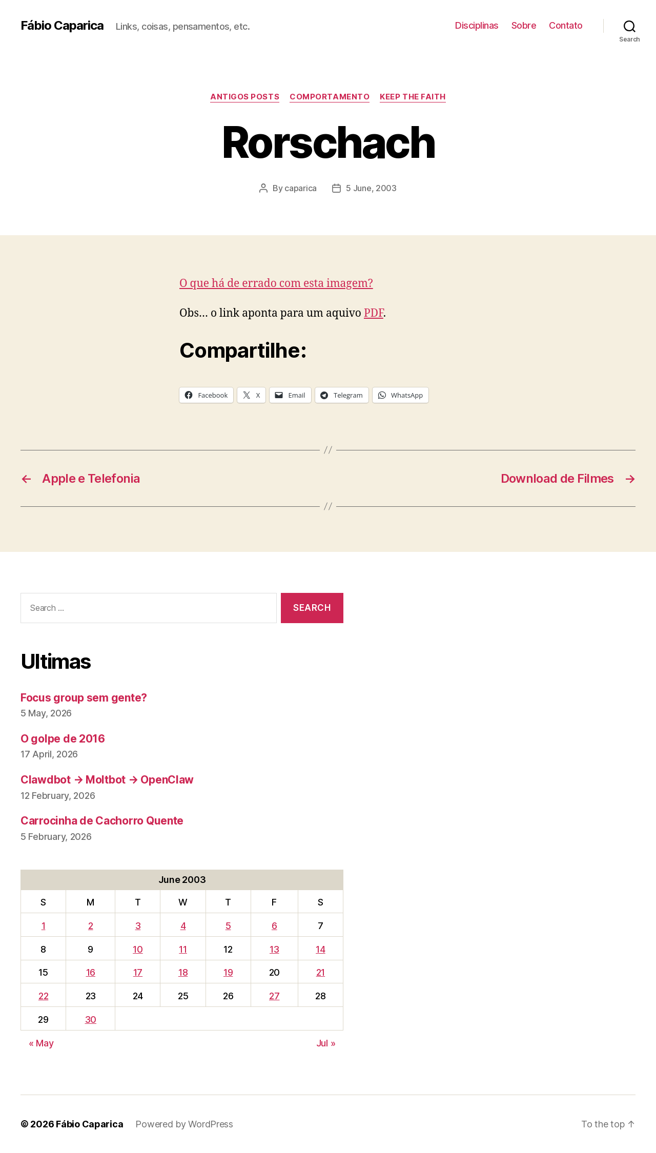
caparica (300, 188)
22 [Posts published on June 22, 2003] (43, 996)
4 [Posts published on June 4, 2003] (183, 925)
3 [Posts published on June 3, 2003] (138, 925)
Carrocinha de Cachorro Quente (101, 820)
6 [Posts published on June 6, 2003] (274, 925)
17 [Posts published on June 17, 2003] (137, 972)
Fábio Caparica (62, 25)
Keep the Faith (413, 96)
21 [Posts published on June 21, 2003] (320, 972)
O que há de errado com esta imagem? (276, 284)
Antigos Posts (244, 96)
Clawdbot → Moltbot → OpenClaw (107, 779)
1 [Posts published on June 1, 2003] (44, 925)
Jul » (326, 1043)
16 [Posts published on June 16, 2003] (90, 972)
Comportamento (330, 96)
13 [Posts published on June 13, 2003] (274, 949)
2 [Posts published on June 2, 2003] (90, 925)
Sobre (524, 25)
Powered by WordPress (184, 1124)
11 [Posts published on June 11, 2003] (183, 949)
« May (41, 1043)
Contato (566, 25)
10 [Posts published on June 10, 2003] (137, 949)
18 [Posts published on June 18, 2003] (183, 972)
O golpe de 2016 (62, 738)
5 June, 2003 (371, 188)
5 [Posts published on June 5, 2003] (228, 925)
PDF (373, 313)
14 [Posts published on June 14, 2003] (320, 949)
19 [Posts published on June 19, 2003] (228, 972)
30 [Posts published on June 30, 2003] (90, 1019)
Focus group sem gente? (83, 697)
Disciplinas (477, 25)
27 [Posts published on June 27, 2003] (274, 996)
